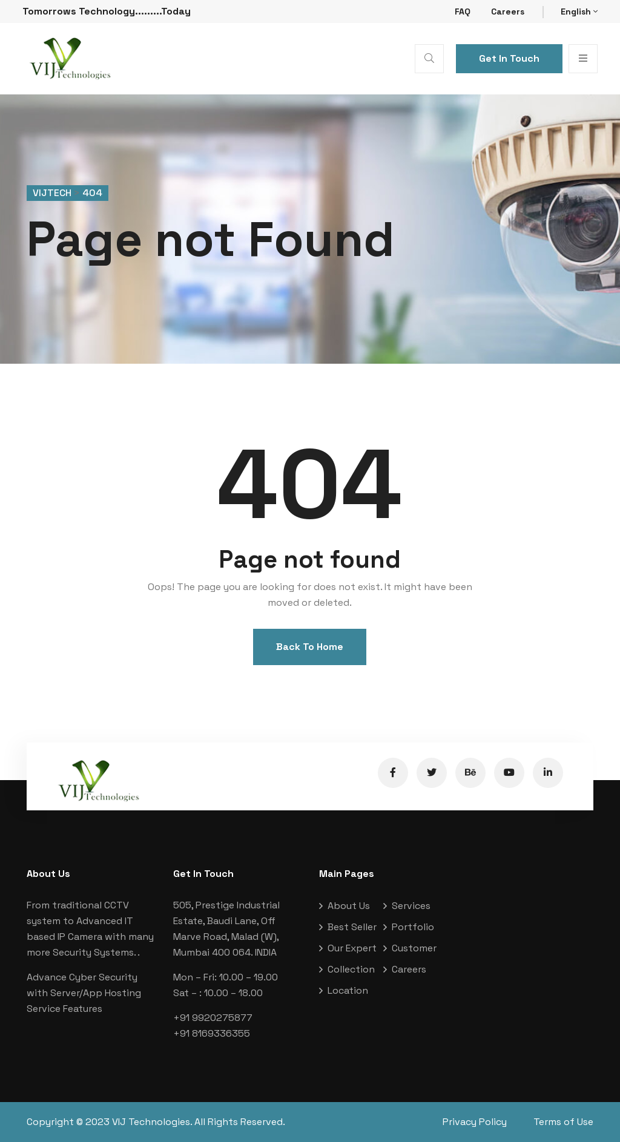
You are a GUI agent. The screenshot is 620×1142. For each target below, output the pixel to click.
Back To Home (309, 646)
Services (411, 905)
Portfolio (413, 926)
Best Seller (352, 926)
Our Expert (352, 948)
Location (348, 990)
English (579, 11)
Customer (414, 948)
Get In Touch (509, 58)
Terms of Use (563, 1121)
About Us (349, 905)
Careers (507, 11)
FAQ (462, 11)
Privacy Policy (475, 1121)
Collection (351, 969)
